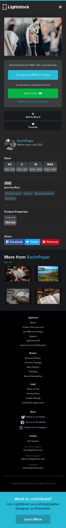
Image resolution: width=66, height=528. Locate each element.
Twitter (32, 242)
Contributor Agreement (33, 402)
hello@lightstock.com (33, 467)
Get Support (33, 440)
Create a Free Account (33, 327)
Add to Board (33, 116)
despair (10, 198)
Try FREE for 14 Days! (33, 331)
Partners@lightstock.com (33, 458)
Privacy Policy (33, 393)
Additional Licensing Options (33, 101)
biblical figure (13, 193)
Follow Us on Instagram (35, 427)
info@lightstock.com (33, 449)
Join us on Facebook (35, 422)
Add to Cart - (33, 93)
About (33, 322)
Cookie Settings (33, 398)
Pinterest (50, 242)
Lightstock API (33, 340)
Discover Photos (33, 358)
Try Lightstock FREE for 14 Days (33, 75)
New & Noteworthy (33, 376)
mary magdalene (44, 193)
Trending (33, 371)
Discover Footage (33, 362)
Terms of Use (33, 388)
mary (28, 193)
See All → (9, 262)
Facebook (14, 242)
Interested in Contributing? (33, 345)
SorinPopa (25, 140)
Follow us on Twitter (35, 416)
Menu (60, 7)
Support (33, 336)
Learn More (33, 519)
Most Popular (33, 366)
